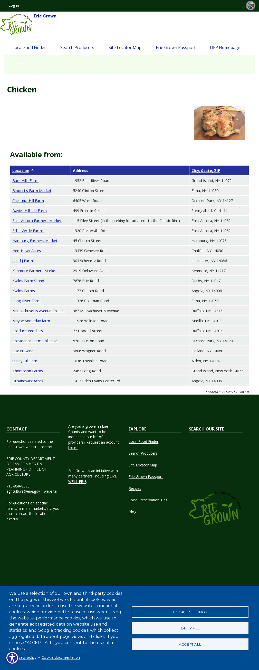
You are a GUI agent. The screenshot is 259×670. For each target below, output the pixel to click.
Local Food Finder (29, 47)
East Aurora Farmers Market (37, 220)
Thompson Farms (27, 370)
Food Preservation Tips (148, 499)
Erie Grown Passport (176, 47)
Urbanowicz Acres (27, 380)
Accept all (190, 645)
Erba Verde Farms (28, 230)
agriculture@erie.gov (23, 491)
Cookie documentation (61, 657)
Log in (13, 5)
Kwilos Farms (23, 290)
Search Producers (77, 47)
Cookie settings (190, 611)
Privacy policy (25, 657)
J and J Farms (23, 260)
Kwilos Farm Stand (28, 280)
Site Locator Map (125, 47)
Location (23, 170)
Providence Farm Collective (35, 340)
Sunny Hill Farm (25, 360)
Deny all (190, 628)
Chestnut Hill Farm (28, 200)
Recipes (135, 488)
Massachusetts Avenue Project (38, 310)
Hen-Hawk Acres (26, 250)
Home (20, 63)
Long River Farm (26, 300)
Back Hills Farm (25, 180)
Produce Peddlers (27, 330)
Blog (132, 511)
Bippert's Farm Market (31, 190)
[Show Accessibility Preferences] (12, 658)
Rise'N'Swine (22, 350)
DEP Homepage (225, 47)
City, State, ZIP (205, 170)
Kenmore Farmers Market (34, 270)
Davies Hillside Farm (29, 210)
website (50, 491)
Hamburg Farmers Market (34, 240)
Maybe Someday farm (31, 320)
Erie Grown (28, 24)
